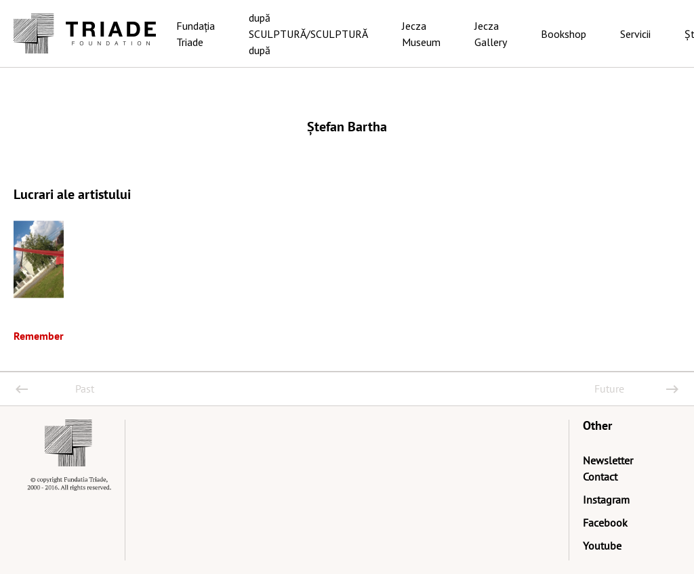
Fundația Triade (195, 34)
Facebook (605, 522)
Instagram (606, 499)
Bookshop (563, 34)
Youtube (602, 545)
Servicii (635, 34)
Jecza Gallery (490, 34)
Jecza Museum (421, 34)
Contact (600, 476)
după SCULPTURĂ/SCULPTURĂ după (308, 34)
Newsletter (608, 460)
